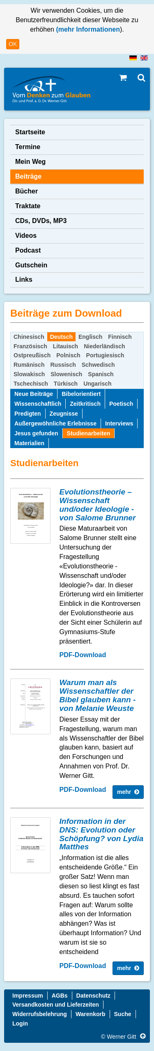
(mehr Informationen (87, 29)
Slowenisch (66, 374)
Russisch (63, 364)
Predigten (27, 413)
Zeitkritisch (85, 403)
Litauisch (65, 346)
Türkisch (66, 383)
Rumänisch (29, 364)
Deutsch (61, 336)
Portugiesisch (105, 355)
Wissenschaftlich (37, 403)
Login (20, 1023)
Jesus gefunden (36, 433)
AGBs (60, 995)
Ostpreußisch (32, 355)
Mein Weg (30, 161)
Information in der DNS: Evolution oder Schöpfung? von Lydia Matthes (102, 834)
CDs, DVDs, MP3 (41, 220)
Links (23, 279)
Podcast (28, 250)
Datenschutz (93, 995)
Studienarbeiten (88, 433)
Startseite (30, 132)
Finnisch (120, 336)
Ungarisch (97, 383)
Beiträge (28, 176)
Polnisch (68, 355)
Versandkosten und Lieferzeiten (55, 1004)
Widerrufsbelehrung (39, 1014)
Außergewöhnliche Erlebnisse (55, 423)
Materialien (29, 443)
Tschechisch (31, 383)
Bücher (26, 191)
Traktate (27, 205)
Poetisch (121, 403)
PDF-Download (83, 654)
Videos (26, 235)
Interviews (119, 423)
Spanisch (100, 374)
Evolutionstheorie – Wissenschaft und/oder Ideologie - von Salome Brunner (98, 505)
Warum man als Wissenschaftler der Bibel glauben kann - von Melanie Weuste (98, 695)
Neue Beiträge (33, 394)
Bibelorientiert (81, 394)
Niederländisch (104, 346)
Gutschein (31, 265)
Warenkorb (91, 1014)
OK (13, 44)
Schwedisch (98, 364)
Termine (27, 146)
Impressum (27, 995)
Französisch (30, 346)
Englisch (90, 336)
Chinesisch (29, 336)
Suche (122, 1014)
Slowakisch (29, 374)
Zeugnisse (64, 413)
